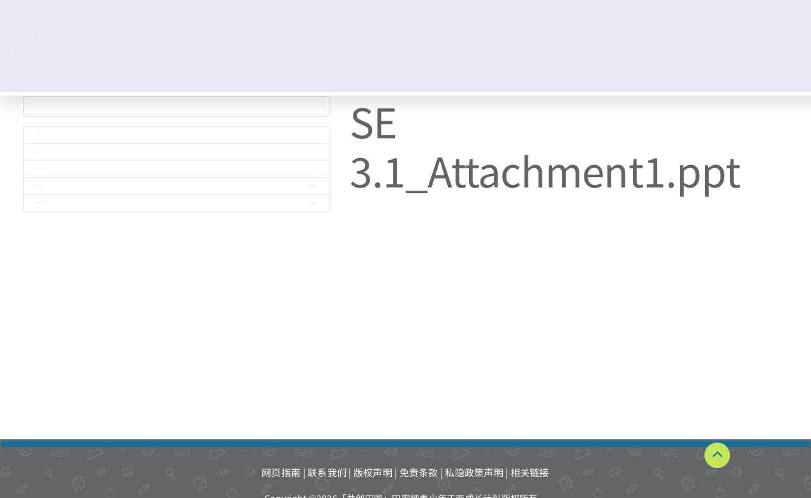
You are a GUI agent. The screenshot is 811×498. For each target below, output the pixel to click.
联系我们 (327, 472)
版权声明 (372, 472)
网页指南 (281, 472)
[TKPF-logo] (92, 40)
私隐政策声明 (474, 472)
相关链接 (529, 472)
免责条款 (418, 472)
